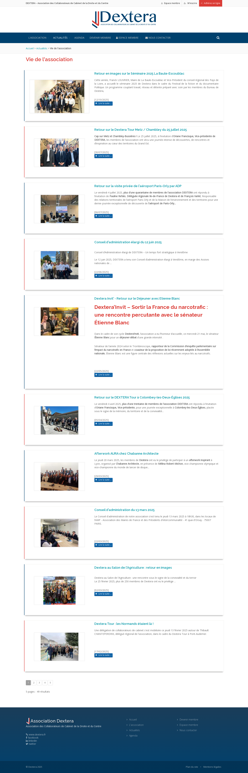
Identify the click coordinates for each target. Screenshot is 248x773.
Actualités (60, 37)
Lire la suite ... (103, 103)
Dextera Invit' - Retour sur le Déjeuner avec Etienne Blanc (137, 298)
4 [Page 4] (44, 682)
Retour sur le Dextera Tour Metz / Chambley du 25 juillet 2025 (140, 129)
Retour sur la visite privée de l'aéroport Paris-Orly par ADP (138, 186)
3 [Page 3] (39, 682)
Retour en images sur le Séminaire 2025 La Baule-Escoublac (139, 73)
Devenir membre (100, 37)
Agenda (79, 37)
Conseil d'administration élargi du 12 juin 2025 (128, 242)
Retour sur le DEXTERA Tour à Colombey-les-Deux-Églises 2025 (142, 397)
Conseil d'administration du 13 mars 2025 (124, 510)
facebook (32, 737)
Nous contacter (157, 37)
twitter (31, 743)
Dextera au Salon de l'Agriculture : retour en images (133, 567)
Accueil (30, 48)
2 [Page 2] (33, 682)
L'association (37, 37)
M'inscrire (190, 3)
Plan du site (192, 766)
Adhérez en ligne (210, 3)
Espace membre (170, 3)
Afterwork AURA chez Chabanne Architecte (126, 453)
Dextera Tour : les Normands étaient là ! (124, 624)
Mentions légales (212, 766)
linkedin (31, 740)
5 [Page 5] (50, 682)
